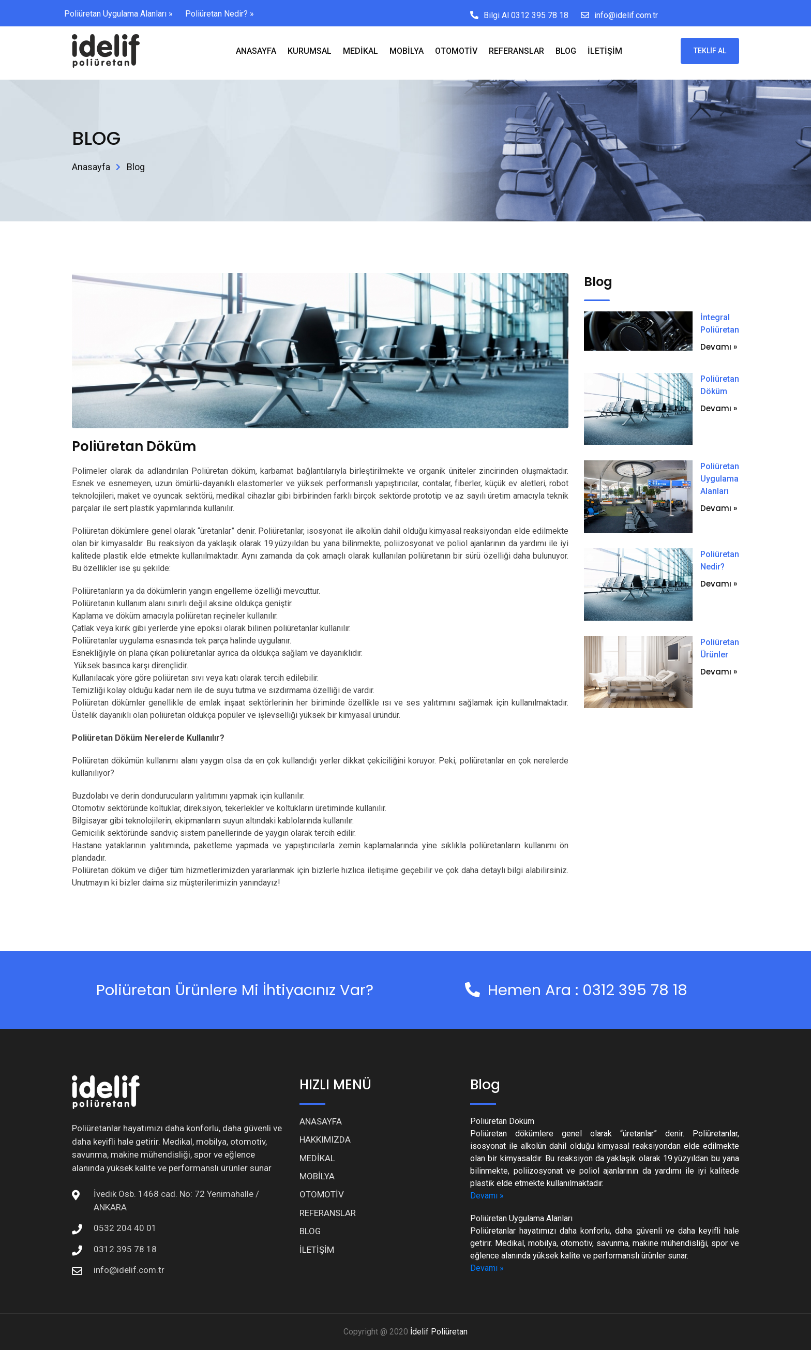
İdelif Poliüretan (439, 1332)
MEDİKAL (360, 51)
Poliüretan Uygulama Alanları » (118, 14)
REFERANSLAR (516, 51)
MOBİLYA (406, 51)
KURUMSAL (310, 51)
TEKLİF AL (710, 51)
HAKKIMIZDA (325, 1139)
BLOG (565, 51)
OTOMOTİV (456, 51)
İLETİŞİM (605, 51)
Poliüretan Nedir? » (219, 14)
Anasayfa (91, 166)
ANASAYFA (256, 51)
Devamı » (718, 346)
